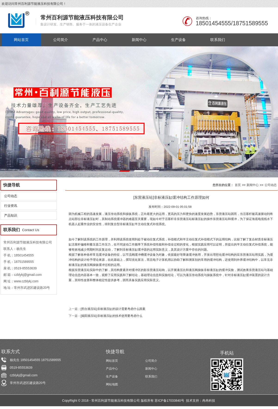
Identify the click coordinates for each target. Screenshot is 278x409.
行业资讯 (10, 206)
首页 (238, 185)
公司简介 (151, 360)
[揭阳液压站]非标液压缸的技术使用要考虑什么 (111, 316)
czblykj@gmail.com (23, 375)
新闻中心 (253, 185)
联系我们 (151, 376)
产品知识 (10, 215)
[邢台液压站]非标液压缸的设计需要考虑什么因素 (113, 309)
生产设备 (112, 376)
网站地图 (112, 384)
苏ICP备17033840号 (170, 401)
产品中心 (112, 368)
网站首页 (112, 360)
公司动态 (10, 196)
